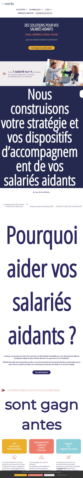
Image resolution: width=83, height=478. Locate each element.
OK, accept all (20, 475)
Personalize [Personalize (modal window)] (49, 475)
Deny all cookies (35, 475)
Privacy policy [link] (62, 475)
